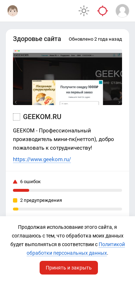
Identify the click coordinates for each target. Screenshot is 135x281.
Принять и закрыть (69, 268)
